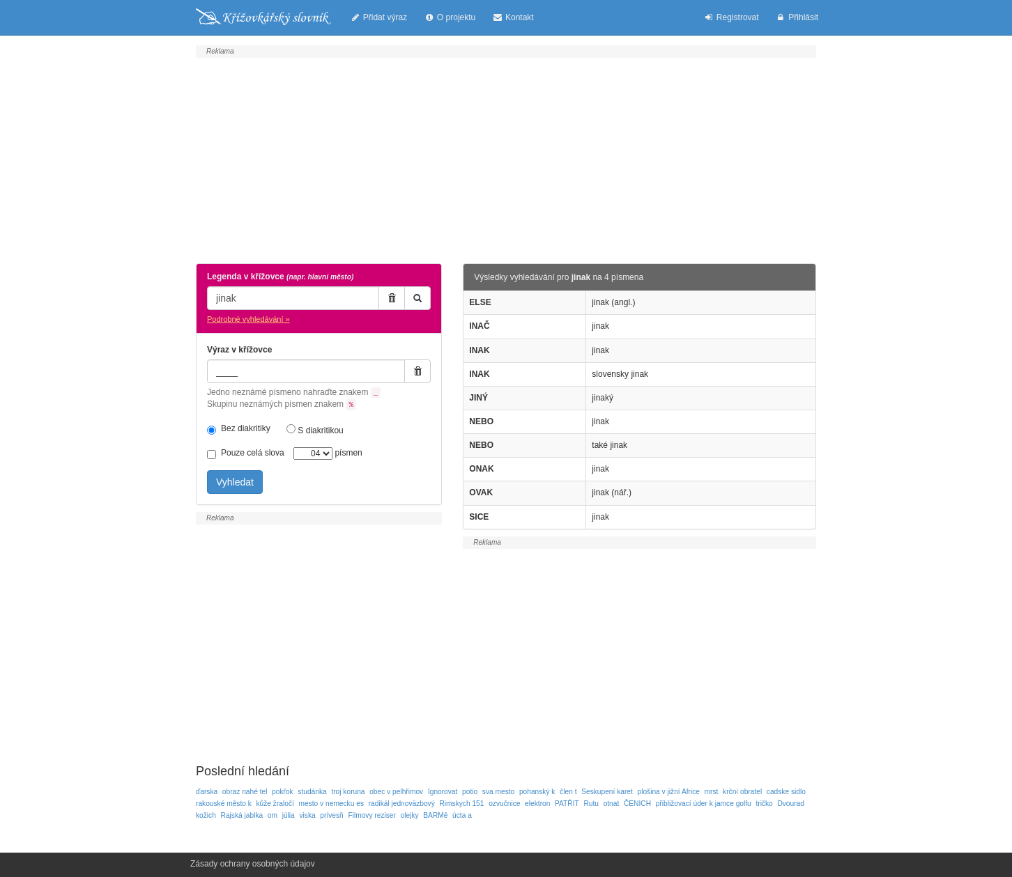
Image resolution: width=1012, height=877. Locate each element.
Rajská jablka (242, 815)
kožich (206, 815)
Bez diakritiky (238, 429)
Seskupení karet (607, 791)
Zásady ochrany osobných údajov (252, 864)
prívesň (331, 815)
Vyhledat (235, 482)
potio (469, 791)
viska (307, 815)
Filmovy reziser (372, 815)
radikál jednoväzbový (402, 803)
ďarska (206, 791)
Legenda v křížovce (280, 276)
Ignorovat (442, 791)
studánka (312, 791)
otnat (612, 803)
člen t (568, 791)
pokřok (282, 791)
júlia (288, 815)
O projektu (449, 17)
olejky (410, 815)
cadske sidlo (786, 791)
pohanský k (537, 791)
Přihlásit (797, 17)
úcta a (462, 815)
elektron (537, 803)
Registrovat (730, 17)
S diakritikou (315, 429)
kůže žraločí (275, 803)
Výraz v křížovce (239, 350)
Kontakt (512, 17)
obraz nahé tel (245, 791)
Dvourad (790, 803)
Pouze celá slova (245, 453)
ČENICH (637, 803)
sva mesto (498, 791)
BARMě (435, 815)
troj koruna (348, 791)
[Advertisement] (506, 158)
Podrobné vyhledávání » (248, 319)
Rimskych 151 (461, 803)
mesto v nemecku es (331, 803)
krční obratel (742, 791)
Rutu (591, 803)
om (272, 815)
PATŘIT (567, 803)
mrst (712, 791)
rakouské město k (224, 803)
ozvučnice (504, 803)
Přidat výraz (378, 17)
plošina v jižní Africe (668, 791)
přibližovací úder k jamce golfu (703, 803)
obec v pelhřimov (396, 791)
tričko (764, 803)
